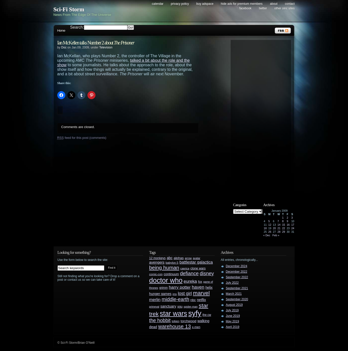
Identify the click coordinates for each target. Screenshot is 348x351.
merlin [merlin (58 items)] (155, 299)
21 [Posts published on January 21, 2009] (278, 228)
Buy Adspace (204, 4)
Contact (290, 4)
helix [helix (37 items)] (209, 287)
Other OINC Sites (284, 8)
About (273, 4)
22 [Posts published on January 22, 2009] (283, 228)
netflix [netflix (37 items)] (201, 300)
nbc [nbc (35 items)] (193, 300)
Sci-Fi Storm (69, 9)
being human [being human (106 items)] (164, 267)
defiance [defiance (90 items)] (189, 273)
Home (61, 30)
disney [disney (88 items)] (207, 273)
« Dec (266, 235)
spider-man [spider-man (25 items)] (191, 306)
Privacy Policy (180, 4)
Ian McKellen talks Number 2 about (95, 42)
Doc (64, 47)
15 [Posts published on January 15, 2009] (283, 224)
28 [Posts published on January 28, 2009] (278, 231)
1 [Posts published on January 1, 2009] (283, 217)
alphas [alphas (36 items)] (179, 258)
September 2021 (237, 288)
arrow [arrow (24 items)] (188, 258)
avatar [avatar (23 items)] (196, 258)
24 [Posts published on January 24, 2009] (292, 228)
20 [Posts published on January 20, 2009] (274, 228)
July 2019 (232, 310)
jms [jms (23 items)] (175, 294)
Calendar (157, 4)
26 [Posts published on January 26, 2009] (269, 231)
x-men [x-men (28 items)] (196, 327)
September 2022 (237, 277)
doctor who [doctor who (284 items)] (166, 280)
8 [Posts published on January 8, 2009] (283, 221)
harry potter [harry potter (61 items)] (180, 287)
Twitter (263, 8)
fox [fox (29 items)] (200, 281)
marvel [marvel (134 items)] (201, 293)
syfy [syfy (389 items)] (194, 313)
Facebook (245, 8)
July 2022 (232, 282)
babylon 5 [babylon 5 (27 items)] (172, 262)
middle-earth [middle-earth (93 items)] (175, 299)
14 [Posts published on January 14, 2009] (278, 224)
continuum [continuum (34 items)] (171, 274)
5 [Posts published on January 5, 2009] (269, 221)
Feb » (275, 235)
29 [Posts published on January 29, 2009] (283, 231)
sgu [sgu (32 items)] (180, 306)
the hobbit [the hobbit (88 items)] (160, 320)
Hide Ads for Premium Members (242, 4)
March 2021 (234, 294)
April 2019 (232, 327)
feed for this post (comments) (82, 138)
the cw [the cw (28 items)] (207, 315)
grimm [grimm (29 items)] (163, 287)
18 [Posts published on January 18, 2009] (265, 228)
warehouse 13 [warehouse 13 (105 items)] (174, 326)
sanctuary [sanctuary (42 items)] (168, 306)
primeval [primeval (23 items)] (154, 306)
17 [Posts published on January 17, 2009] (292, 224)
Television (106, 47)
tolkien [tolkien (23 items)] (175, 321)
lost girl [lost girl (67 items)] (185, 293)
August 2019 (234, 305)
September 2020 (237, 299)
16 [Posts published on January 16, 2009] (288, 224)
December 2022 (236, 271)
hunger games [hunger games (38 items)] (160, 294)
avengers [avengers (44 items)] (157, 262)
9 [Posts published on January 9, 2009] (287, 221)
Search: (77, 27)
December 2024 (236, 266)
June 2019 (233, 316)
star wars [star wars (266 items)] (173, 313)
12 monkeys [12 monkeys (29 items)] (157, 258)
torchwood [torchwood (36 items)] (188, 321)
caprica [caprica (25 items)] (184, 268)
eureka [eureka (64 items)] (190, 281)
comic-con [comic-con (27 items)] (156, 274)
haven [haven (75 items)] (198, 287)
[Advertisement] (263, 117)
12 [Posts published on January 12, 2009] (269, 224)
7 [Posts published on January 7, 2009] (278, 221)
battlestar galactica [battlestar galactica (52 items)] (196, 262)
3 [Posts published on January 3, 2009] (292, 217)
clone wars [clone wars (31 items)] (198, 268)
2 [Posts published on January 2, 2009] (287, 217)
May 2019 (232, 321)
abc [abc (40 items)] (170, 258)
